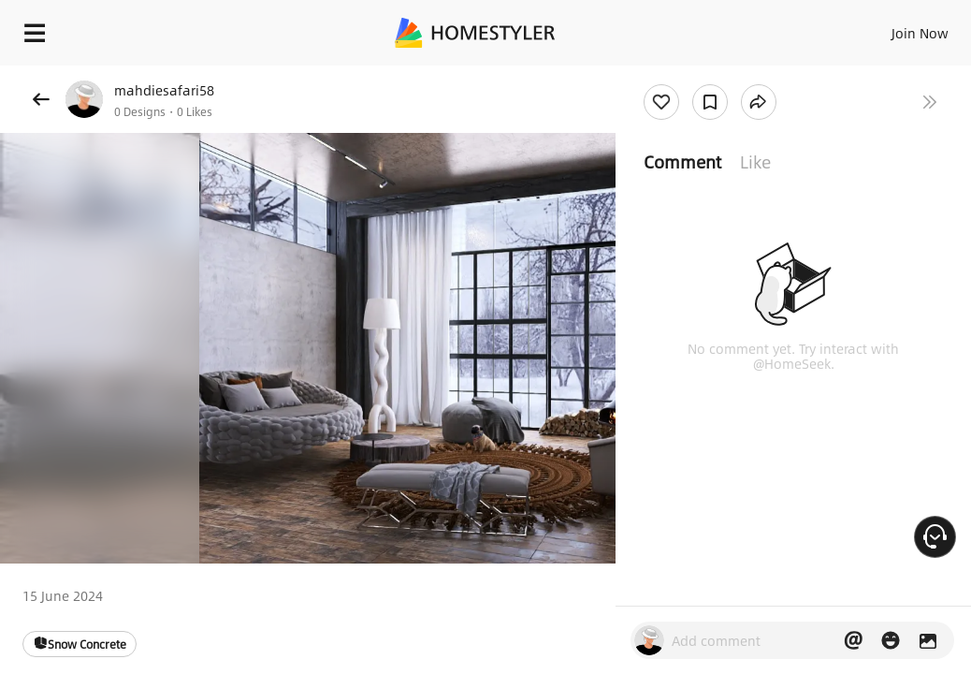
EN (882, 28)
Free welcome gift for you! (718, 75)
